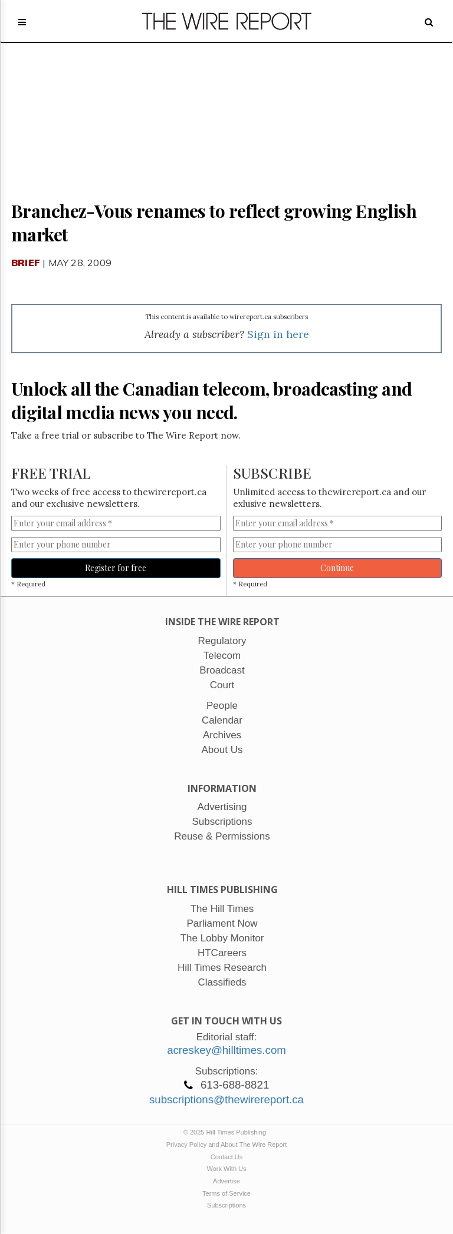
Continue (337, 567)
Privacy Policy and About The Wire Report (226, 1144)
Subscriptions (226, 1205)
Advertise (226, 1181)
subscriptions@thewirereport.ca (226, 1099)
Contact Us (226, 1156)
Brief (25, 262)
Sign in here (278, 334)
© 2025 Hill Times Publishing (226, 1132)
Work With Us (226, 1168)
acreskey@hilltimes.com (226, 1050)
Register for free (115, 567)
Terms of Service (226, 1193)
